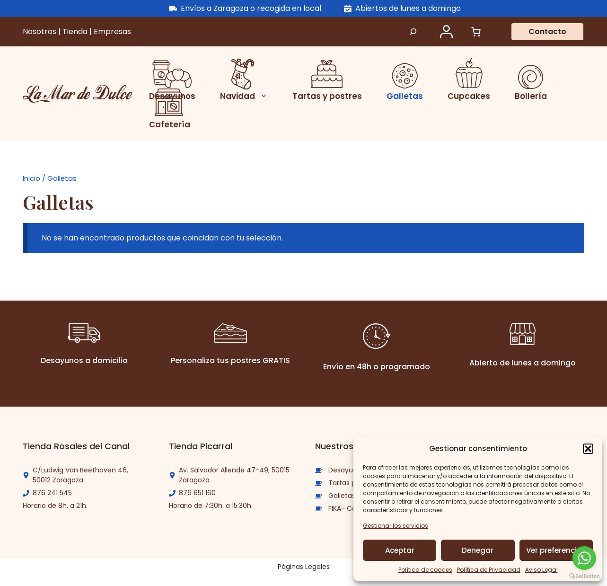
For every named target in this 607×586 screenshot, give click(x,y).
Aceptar (399, 550)
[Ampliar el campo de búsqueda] (413, 32)
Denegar (477, 550)
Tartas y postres (327, 96)
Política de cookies (425, 570)
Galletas (405, 96)
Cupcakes (469, 96)
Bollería (531, 96)
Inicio (31, 178)
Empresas (112, 31)
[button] (588, 448)
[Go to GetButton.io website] (584, 576)
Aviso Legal (541, 570)
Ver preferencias (556, 550)
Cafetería (169, 124)
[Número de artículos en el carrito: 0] (476, 32)
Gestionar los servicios (395, 526)
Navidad (247, 96)
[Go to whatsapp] (584, 558)
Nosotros (40, 31)
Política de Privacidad (488, 570)
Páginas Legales (304, 566)
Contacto (547, 31)
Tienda (75, 31)
